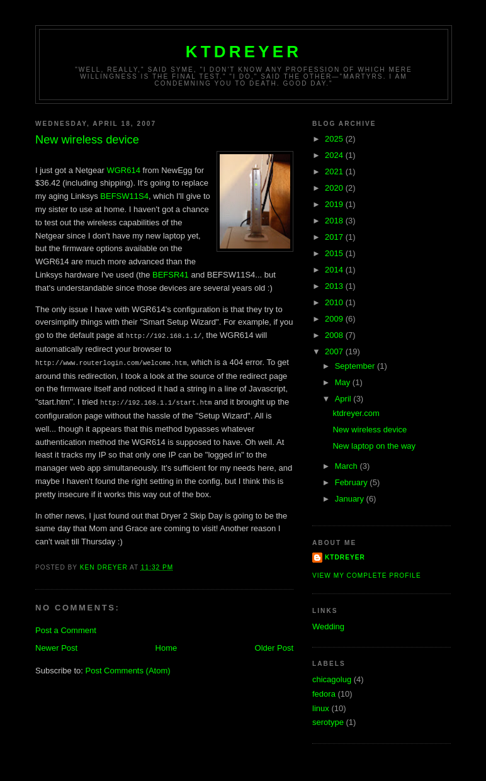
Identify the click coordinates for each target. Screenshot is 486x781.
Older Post (274, 646)
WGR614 (123, 170)
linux (320, 708)
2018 (335, 220)
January (350, 498)
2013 (335, 286)
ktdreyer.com (355, 413)
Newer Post (56, 646)
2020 (335, 188)
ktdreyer (244, 51)
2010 (335, 302)
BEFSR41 (170, 274)
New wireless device (369, 429)
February (352, 482)
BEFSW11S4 (124, 196)
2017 (335, 237)
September (356, 366)
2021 (335, 171)
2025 (335, 138)
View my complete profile (366, 575)
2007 (335, 351)
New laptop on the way (373, 446)
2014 (335, 269)
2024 (335, 155)
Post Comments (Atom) (128, 668)
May (344, 382)
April (344, 398)
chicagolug (331, 679)
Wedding (328, 626)
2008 (335, 335)
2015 (335, 253)
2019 (335, 204)
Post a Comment (65, 628)
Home (166, 646)
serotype (328, 722)
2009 (335, 318)
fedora (324, 694)
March (347, 466)
